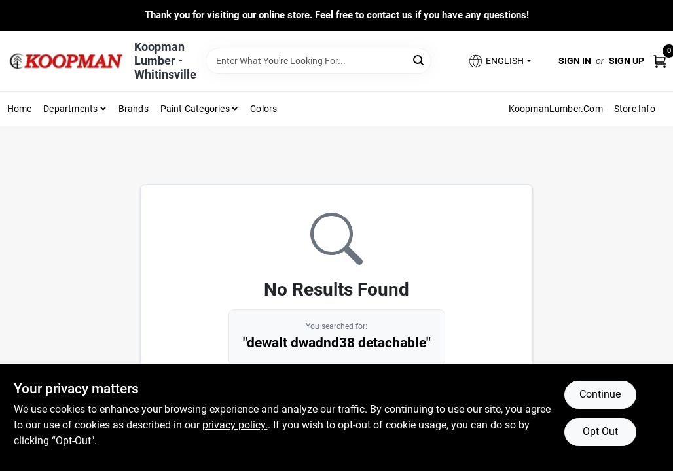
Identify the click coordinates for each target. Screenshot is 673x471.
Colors (263, 108)
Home (19, 108)
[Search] (419, 60)
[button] (499, 61)
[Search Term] (318, 61)
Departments (70, 108)
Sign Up (626, 61)
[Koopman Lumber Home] (66, 61)
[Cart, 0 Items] (659, 60)
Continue (600, 394)
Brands (133, 108)
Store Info (634, 108)
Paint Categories (195, 108)
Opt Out (600, 431)
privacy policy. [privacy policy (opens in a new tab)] (235, 425)
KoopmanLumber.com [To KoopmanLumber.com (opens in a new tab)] (556, 108)
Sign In (574, 61)
